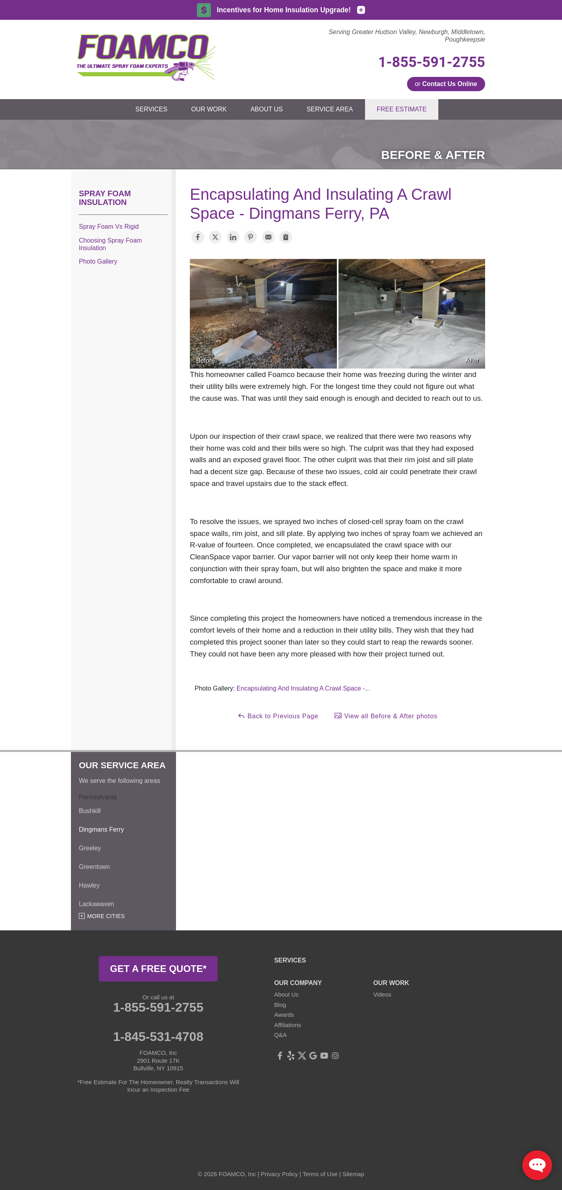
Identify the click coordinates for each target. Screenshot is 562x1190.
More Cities (106, 916)
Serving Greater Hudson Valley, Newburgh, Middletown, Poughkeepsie (407, 36)
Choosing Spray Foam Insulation (110, 244)
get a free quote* (158, 968)
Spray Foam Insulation (105, 198)
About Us (286, 994)
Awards (284, 1014)
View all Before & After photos (386, 715)
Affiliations (287, 1025)
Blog (280, 1004)
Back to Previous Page (277, 715)
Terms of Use (319, 1174)
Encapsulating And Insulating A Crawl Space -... (303, 688)
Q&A (280, 1034)
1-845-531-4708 (158, 1036)
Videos (382, 994)
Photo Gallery (98, 261)
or (446, 83)
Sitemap (353, 1174)
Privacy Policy (279, 1174)
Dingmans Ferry (101, 829)
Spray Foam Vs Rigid (109, 226)
